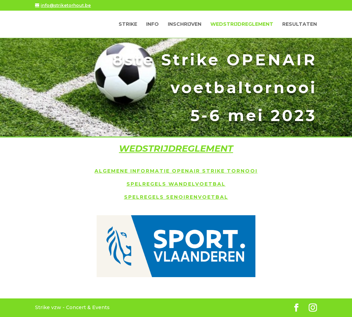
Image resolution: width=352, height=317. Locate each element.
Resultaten (299, 24)
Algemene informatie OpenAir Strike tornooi (176, 171)
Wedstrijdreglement (241, 24)
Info (152, 24)
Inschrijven (184, 24)
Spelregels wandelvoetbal (176, 184)
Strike (128, 24)
